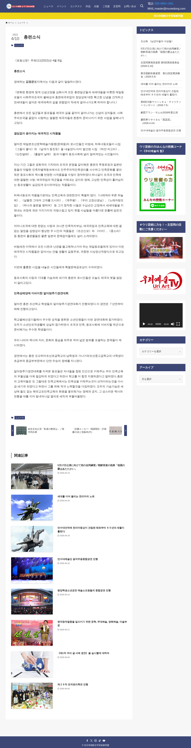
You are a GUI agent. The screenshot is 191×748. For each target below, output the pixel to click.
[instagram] (95, 740)
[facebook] (87, 740)
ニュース (19, 45)
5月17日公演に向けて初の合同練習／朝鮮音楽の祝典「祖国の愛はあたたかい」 (161, 52)
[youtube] (104, 740)
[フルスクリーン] (178, 324)
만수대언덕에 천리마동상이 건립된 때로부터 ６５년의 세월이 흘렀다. (160, 93)
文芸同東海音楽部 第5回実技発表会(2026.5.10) (160, 64)
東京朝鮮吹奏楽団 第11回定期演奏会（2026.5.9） (160, 75)
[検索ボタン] (142, 6)
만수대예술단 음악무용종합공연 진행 (161, 130)
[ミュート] (172, 324)
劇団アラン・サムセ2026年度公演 (159, 112)
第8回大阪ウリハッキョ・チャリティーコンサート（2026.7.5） (161, 103)
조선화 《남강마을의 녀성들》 (157, 41)
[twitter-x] (91, 740)
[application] (161, 315)
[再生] (144, 324)
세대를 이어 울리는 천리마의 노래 (159, 84)
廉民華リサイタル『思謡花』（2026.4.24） (156, 121)
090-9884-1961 (164, 3)
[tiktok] (99, 740)
